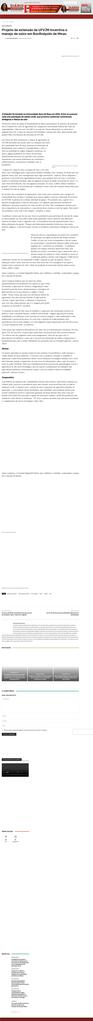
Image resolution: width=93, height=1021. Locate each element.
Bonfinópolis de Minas (23, 593)
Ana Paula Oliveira (12, 38)
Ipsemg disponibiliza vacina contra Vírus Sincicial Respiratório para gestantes (66, 677)
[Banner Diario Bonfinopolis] (51, 9)
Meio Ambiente (10, 22)
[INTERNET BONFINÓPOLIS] (15, 900)
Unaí (50, 593)
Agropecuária (40, 674)
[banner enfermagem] (15, 862)
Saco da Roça (34, 593)
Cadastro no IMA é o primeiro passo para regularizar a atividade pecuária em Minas (40, 677)
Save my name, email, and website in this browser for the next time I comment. (25, 730)
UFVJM (45, 593)
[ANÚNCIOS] (15, 938)
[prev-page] (3, 684)
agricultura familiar (12, 593)
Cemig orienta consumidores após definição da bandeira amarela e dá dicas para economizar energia (19, 994)
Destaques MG (14, 672)
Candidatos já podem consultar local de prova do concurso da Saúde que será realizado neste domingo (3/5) (14, 677)
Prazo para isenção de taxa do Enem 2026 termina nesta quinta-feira (86, 9)
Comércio (14, 1001)
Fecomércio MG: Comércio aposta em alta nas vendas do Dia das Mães (20, 1005)
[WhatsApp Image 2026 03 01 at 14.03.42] (15, 805)
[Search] (77, 2)
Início (4, 22)
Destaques (84, 5)
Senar (41, 593)
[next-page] (6, 684)
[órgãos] (15, 749)
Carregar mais (15, 1012)
